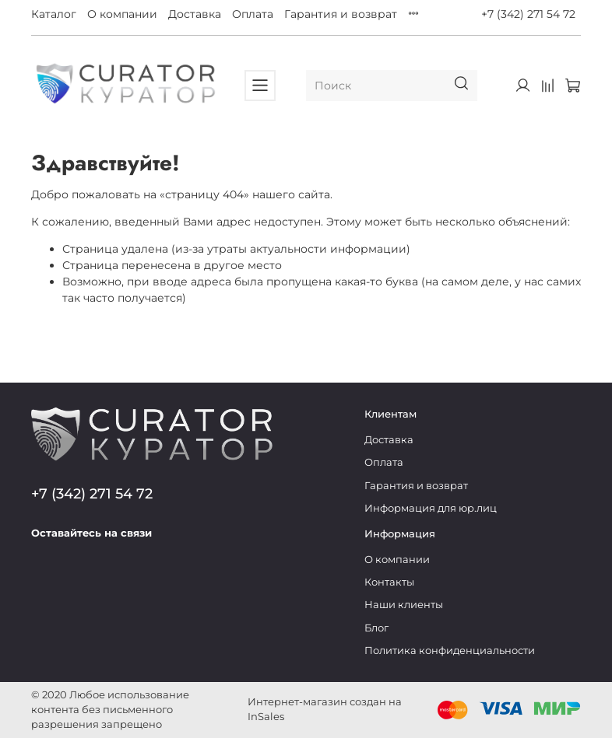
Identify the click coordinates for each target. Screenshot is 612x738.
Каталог (53, 14)
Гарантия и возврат (340, 14)
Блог (376, 628)
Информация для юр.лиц (430, 508)
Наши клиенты (403, 604)
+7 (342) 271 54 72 (528, 14)
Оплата (252, 14)
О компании (122, 14)
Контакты (389, 582)
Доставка (194, 14)
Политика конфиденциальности (449, 650)
